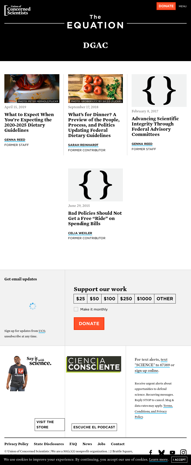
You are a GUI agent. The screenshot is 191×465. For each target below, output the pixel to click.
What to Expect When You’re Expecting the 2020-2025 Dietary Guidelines (29, 122)
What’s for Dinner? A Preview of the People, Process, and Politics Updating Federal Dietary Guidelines (94, 125)
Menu (183, 6)
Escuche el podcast (94, 427)
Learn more (158, 460)
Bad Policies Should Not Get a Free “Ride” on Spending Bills (95, 218)
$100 (109, 298)
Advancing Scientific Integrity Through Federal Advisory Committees (155, 126)
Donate (166, 6)
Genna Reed (14, 139)
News (87, 444)
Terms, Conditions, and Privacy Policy (154, 411)
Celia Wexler (80, 233)
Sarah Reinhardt (83, 145)
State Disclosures (49, 444)
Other (165, 298)
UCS (42, 331)
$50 (94, 298)
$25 (80, 298)
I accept (179, 459)
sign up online (146, 371)
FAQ (73, 444)
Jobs (101, 444)
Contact (118, 444)
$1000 (144, 298)
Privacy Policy (16, 444)
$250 (126, 298)
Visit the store (45, 424)
